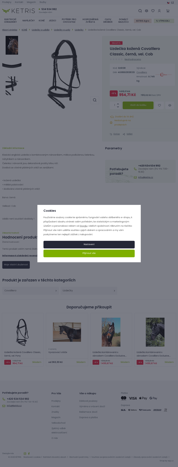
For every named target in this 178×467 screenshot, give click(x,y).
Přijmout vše (89, 253)
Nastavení (89, 244)
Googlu (83, 226)
